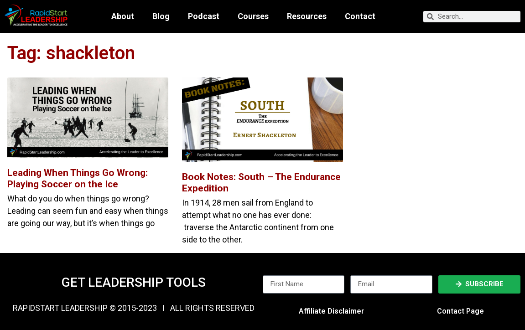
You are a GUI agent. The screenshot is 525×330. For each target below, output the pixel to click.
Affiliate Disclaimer (331, 311)
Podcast (203, 16)
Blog (161, 16)
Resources (307, 16)
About (122, 16)
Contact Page (460, 311)
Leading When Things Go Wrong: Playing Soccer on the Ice (77, 178)
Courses (253, 16)
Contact (360, 16)
